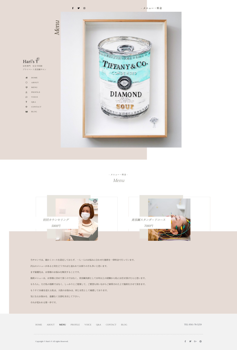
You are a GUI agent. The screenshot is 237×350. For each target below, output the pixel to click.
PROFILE (75, 324)
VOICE (87, 324)
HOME (38, 324)
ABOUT (51, 324)
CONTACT (111, 324)
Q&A (98, 324)
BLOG (124, 324)
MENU (62, 324)
